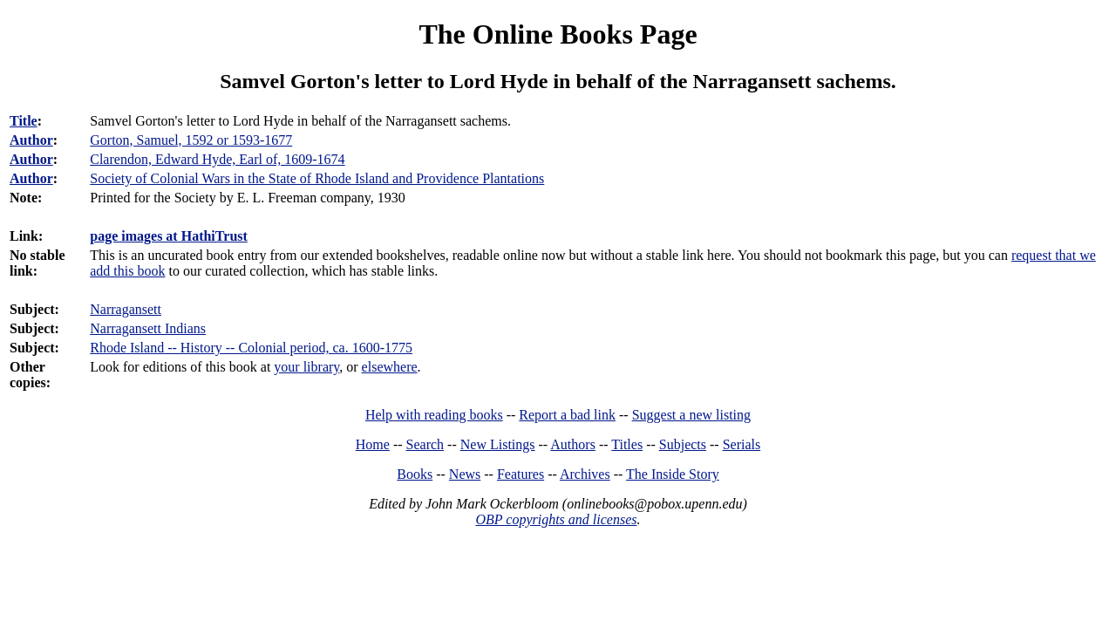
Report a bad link (567, 414)
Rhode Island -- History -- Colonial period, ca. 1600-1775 (251, 347)
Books (414, 474)
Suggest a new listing (691, 414)
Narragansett (125, 309)
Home (373, 444)
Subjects (682, 444)
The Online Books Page (557, 34)
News (464, 474)
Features (520, 474)
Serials (742, 444)
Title (23, 120)
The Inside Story (672, 474)
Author (31, 140)
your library (306, 366)
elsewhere (390, 366)
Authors (572, 444)
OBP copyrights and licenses (555, 519)
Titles (627, 444)
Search (425, 444)
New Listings (497, 444)
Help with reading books (434, 414)
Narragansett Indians (148, 328)
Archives (585, 474)
